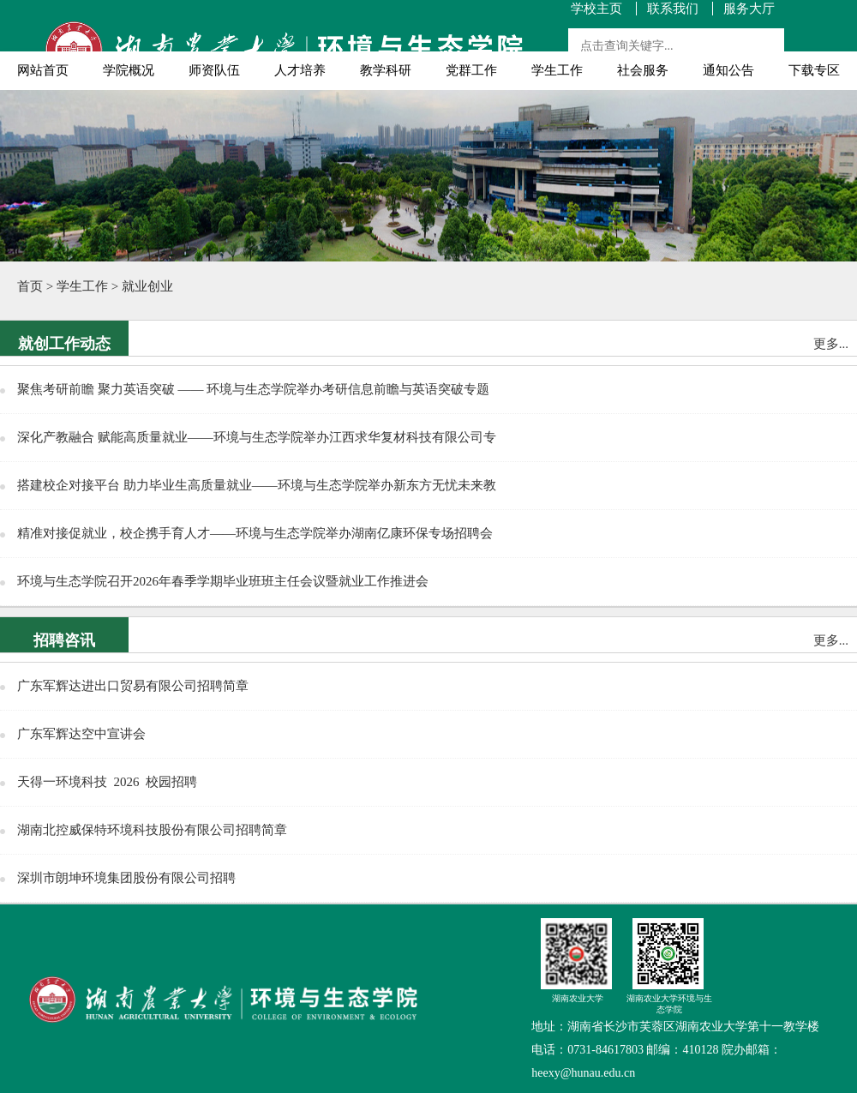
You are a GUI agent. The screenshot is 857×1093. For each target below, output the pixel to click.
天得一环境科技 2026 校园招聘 (107, 782)
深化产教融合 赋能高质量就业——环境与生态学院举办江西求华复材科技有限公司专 (256, 437)
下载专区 (814, 70)
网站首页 (43, 70)
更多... (830, 344)
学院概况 (128, 70)
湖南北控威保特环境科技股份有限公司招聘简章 (152, 830)
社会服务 (642, 70)
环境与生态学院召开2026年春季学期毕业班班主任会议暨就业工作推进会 (222, 581)
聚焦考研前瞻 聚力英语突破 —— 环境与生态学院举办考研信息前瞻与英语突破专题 (253, 389)
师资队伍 (214, 70)
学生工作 (557, 70)
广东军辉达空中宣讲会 (81, 734)
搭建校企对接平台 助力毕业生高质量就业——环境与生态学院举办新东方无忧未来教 (256, 485)
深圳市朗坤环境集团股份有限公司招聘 (126, 878)
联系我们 (672, 9)
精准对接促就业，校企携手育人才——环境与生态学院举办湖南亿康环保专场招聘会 (255, 533)
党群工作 (471, 70)
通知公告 (728, 70)
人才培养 (300, 70)
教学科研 (385, 70)
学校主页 (596, 9)
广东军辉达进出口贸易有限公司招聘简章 (133, 686)
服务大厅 (749, 9)
